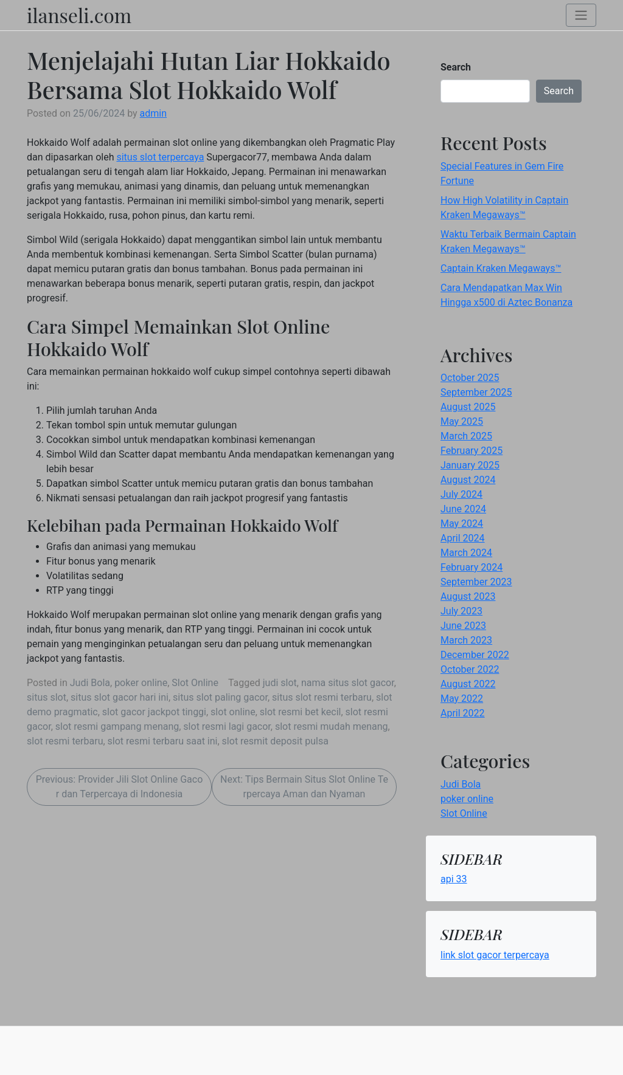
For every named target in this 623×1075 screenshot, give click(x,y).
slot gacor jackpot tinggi (154, 712)
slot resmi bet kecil (300, 712)
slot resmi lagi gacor (226, 726)
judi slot (280, 683)
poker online (140, 683)
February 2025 (471, 450)
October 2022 (469, 669)
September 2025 (476, 392)
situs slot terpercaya (160, 157)
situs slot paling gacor (220, 697)
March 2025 (466, 436)
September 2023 (476, 582)
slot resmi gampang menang (117, 726)
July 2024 (461, 494)
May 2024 (461, 523)
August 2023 (467, 596)
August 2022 (467, 684)
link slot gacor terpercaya (494, 955)
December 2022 (474, 655)
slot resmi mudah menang (331, 726)
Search (455, 67)
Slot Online (195, 683)
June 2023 (463, 625)
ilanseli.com (79, 15)
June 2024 (463, 509)
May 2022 (461, 698)
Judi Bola (90, 683)
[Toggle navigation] (581, 15)
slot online (233, 712)
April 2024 (462, 538)
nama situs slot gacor (347, 683)
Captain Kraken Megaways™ (500, 268)
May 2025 (461, 421)
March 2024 (466, 552)
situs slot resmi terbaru (322, 697)
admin (153, 113)
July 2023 (461, 611)
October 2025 (469, 377)
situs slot (46, 697)
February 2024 (471, 567)
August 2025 (467, 407)
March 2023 (466, 640)
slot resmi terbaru (65, 741)
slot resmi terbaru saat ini (163, 741)
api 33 (453, 879)
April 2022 (462, 713)
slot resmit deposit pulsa (275, 741)
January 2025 (469, 465)
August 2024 (467, 480)
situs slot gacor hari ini (120, 697)
